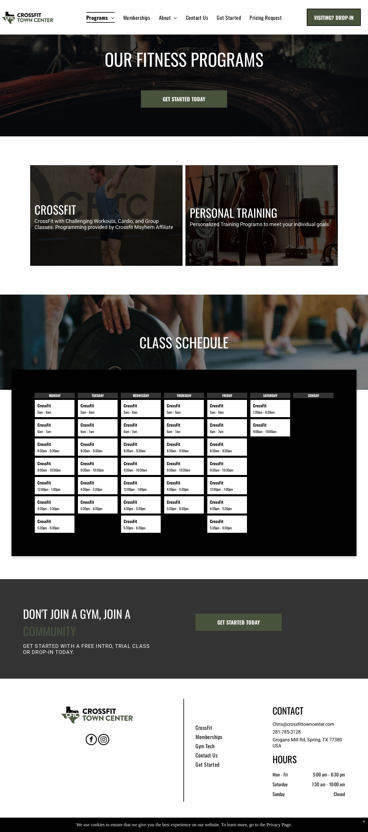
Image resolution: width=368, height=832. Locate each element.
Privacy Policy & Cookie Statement (164, 827)
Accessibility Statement (212, 827)
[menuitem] (100, 17)
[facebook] (91, 740)
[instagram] (103, 740)
